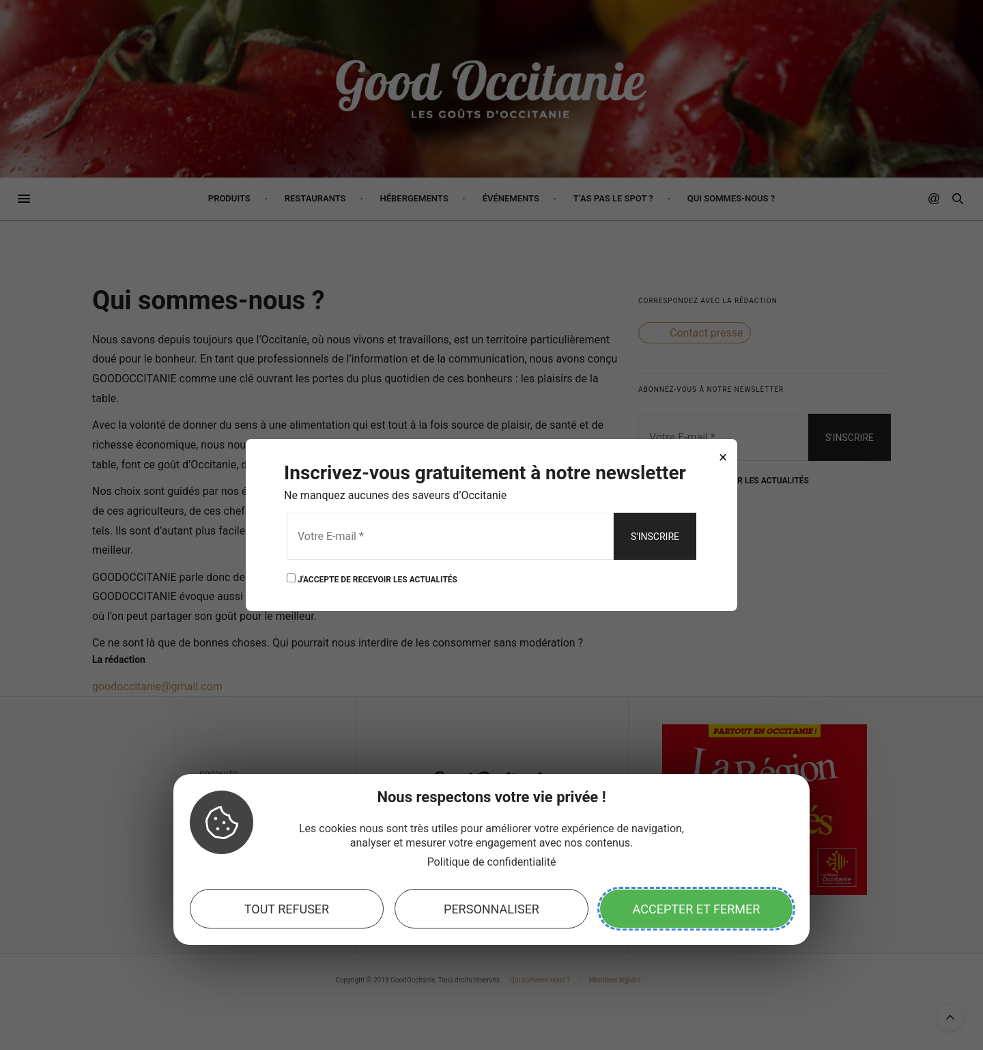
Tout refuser (286, 909)
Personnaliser (491, 909)
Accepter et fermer (696, 909)
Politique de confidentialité (491, 861)
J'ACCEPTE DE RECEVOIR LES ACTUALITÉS (372, 578)
